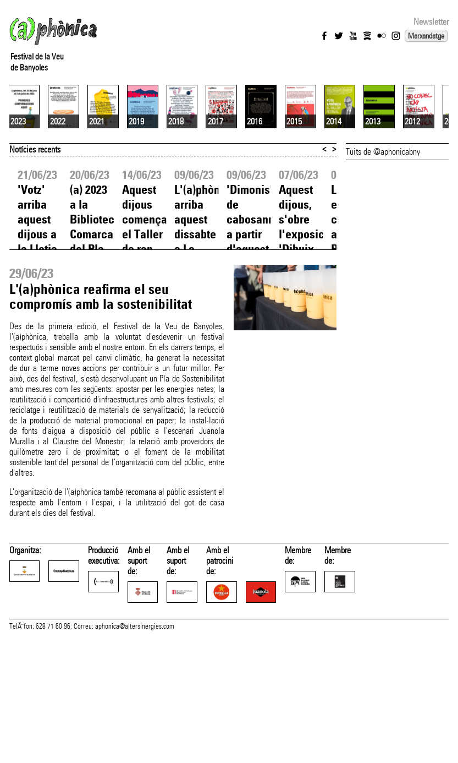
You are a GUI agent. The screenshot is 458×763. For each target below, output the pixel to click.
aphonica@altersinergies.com (134, 740)
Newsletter (431, 22)
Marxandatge (426, 36)
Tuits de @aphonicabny (383, 242)
